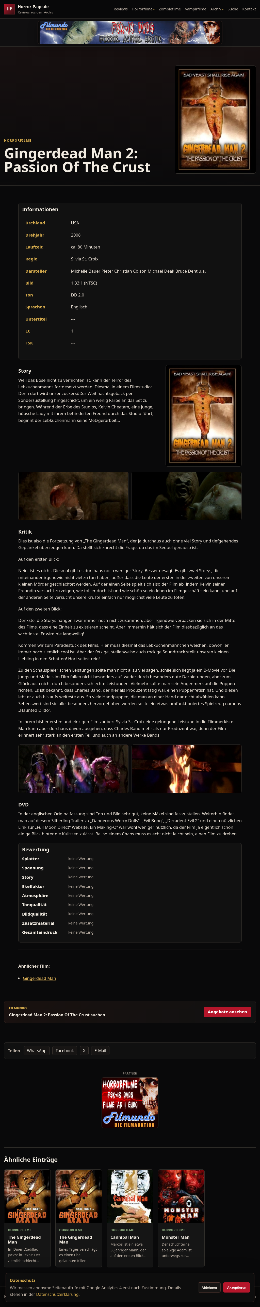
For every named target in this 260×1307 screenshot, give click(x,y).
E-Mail (100, 1050)
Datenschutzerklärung (57, 1294)
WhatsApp (36, 1050)
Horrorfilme (142, 8)
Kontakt (249, 8)
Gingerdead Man (39, 978)
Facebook (65, 1050)
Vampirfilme (195, 8)
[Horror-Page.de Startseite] (30, 9)
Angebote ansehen (227, 1012)
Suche (233, 8)
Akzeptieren (236, 1287)
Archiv (215, 8)
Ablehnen (209, 1287)
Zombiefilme (170, 8)
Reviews (121, 8)
